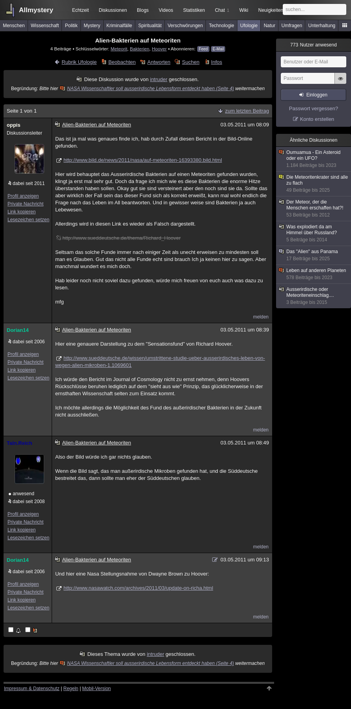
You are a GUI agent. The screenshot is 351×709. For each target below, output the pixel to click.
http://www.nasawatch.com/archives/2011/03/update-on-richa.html (138, 588)
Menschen (13, 25)
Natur (269, 25)
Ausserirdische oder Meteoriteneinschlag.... (314, 296)
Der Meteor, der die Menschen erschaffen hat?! (314, 208)
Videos (166, 10)
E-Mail (218, 49)
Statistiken (194, 10)
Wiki (243, 10)
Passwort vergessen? (313, 108)
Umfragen (292, 25)
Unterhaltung (322, 25)
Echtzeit (80, 10)
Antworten (159, 62)
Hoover (159, 48)
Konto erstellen (317, 119)
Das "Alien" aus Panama (314, 255)
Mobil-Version (96, 688)
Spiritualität (149, 25)
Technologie (221, 25)
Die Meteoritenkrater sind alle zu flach (314, 183)
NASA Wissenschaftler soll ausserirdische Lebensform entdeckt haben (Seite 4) (147, 88)
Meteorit (118, 48)
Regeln (70, 688)
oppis (14, 125)
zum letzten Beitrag (247, 111)
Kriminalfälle (119, 25)
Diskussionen (113, 10)
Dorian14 (18, 330)
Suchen (191, 62)
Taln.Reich (19, 443)
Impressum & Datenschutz (32, 688)
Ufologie (249, 25)
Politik (71, 25)
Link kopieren (21, 212)
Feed (203, 49)
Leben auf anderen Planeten (314, 274)
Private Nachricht (25, 204)
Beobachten (122, 62)
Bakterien (139, 48)
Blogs (143, 10)
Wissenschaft (45, 25)
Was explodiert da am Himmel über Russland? (314, 233)
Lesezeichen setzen (28, 219)
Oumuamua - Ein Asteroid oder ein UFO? (314, 159)
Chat (222, 10)
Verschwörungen (185, 25)
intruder (158, 79)
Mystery (92, 25)
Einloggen (316, 95)
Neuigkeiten (270, 10)
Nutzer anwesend (313, 45)
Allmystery (36, 10)
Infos (216, 62)
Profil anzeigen (23, 196)
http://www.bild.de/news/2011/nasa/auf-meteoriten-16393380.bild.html (142, 160)
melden (261, 317)
